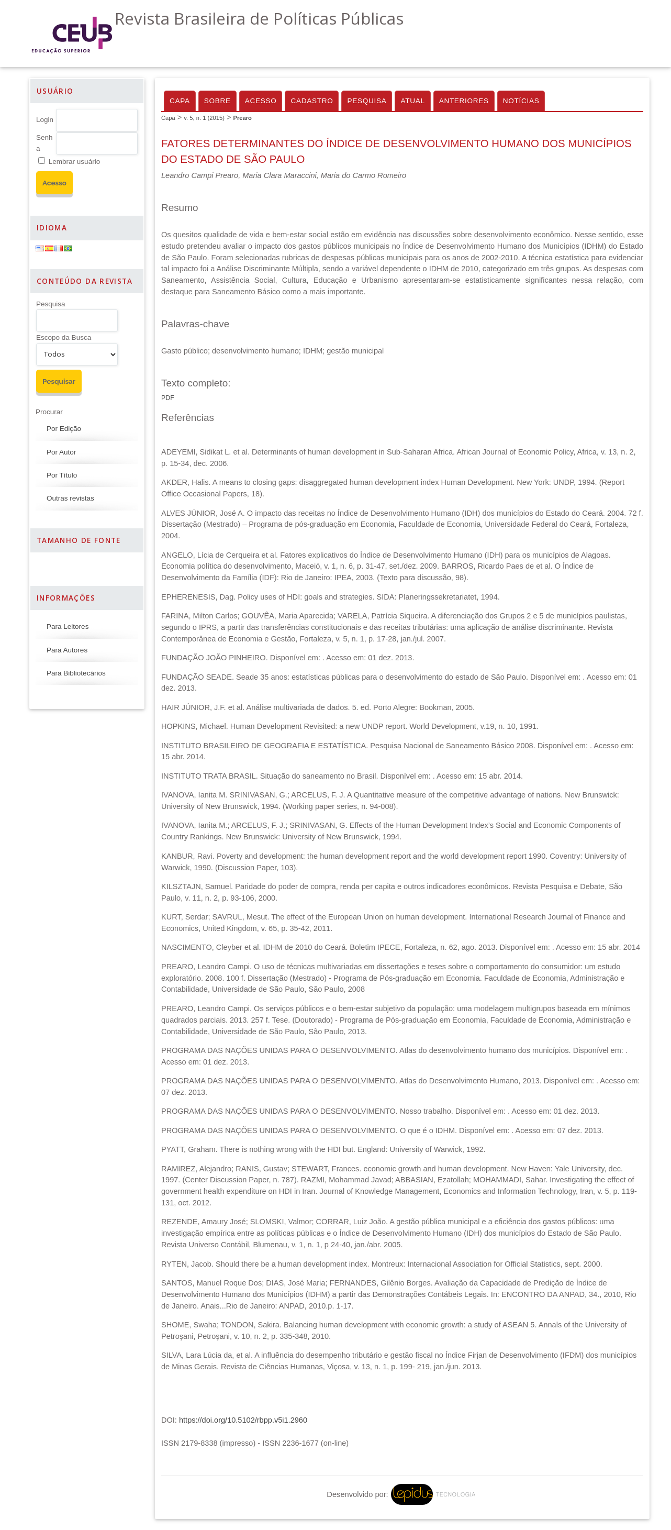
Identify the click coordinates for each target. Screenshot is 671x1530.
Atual (412, 101)
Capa (180, 101)
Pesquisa (50, 304)
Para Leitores (67, 626)
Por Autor (61, 452)
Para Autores (67, 650)
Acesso (261, 101)
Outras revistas (70, 498)
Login (44, 120)
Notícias (521, 101)
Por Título (62, 475)
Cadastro (311, 101)
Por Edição (64, 429)
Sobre (217, 101)
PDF (167, 398)
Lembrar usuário (74, 161)
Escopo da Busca (63, 337)
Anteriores (464, 101)
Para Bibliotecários (76, 673)
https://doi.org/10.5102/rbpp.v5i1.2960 (243, 1420)
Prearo (242, 118)
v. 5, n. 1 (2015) (204, 118)
